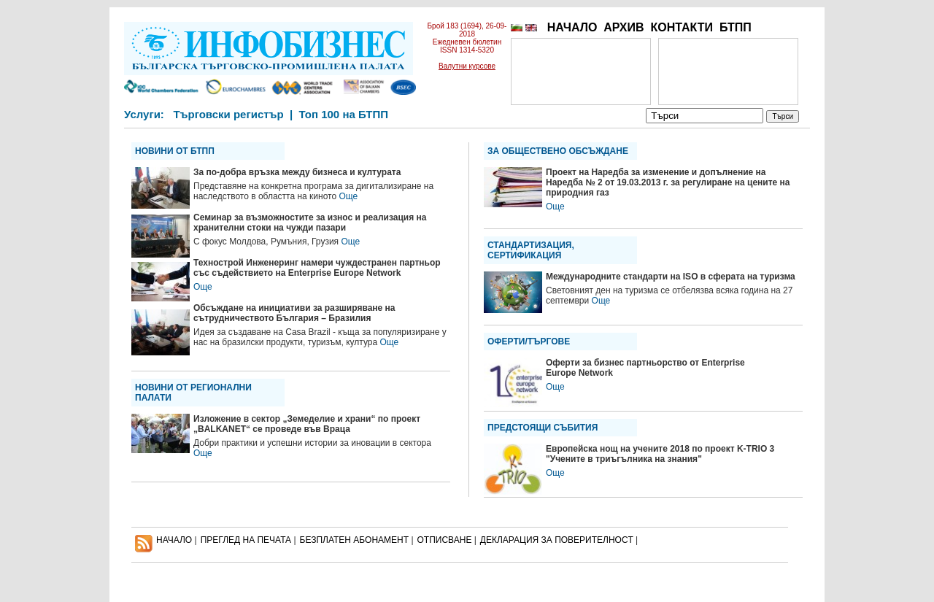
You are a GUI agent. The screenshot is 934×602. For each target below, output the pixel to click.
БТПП (735, 27)
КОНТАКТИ (681, 27)
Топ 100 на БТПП (344, 114)
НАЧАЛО (572, 27)
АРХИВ (623, 27)
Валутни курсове (467, 66)
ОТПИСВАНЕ (444, 540)
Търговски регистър (228, 114)
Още (348, 196)
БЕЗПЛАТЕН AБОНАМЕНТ (354, 540)
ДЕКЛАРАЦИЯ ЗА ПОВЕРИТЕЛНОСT (556, 540)
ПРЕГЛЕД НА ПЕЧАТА (246, 540)
